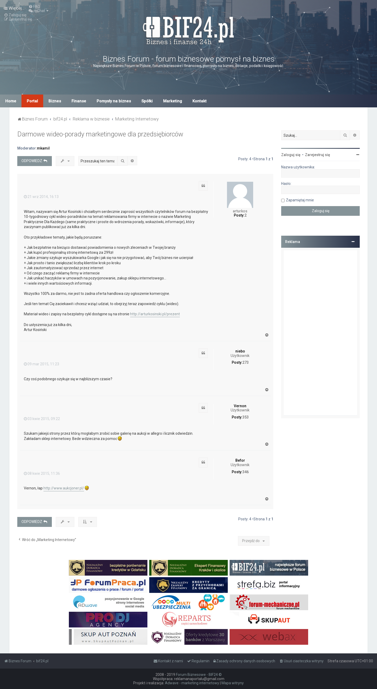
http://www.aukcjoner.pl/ (63, 488)
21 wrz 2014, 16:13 (41, 197)
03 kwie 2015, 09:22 (42, 419)
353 (245, 417)
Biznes (54, 101)
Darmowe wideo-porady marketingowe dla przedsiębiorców (100, 134)
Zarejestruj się (317, 155)
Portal (32, 101)
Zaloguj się (291, 155)
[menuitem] (34, 6)
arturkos (240, 211)
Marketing (172, 101)
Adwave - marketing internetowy (192, 683)
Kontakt (199, 101)
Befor (240, 460)
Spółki (147, 101)
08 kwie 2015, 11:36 (42, 473)
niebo (240, 351)
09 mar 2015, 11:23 (41, 364)
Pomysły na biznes (114, 101)
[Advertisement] (320, 332)
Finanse (78, 101)
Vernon (240, 406)
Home (10, 101)
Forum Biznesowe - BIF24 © (199, 675)
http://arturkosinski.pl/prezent (155, 314)
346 (245, 472)
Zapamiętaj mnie (300, 200)
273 (245, 362)
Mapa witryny (232, 683)
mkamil (43, 148)
